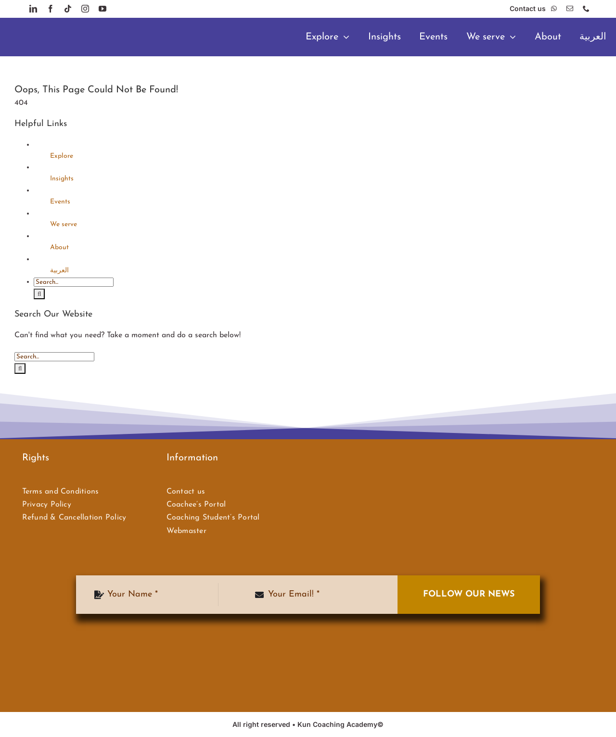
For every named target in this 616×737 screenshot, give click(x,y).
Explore (61, 156)
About (59, 247)
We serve (63, 224)
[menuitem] (593, 37)
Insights (62, 178)
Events (60, 201)
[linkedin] (33, 9)
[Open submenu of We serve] (515, 37)
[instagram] (85, 9)
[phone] (586, 8)
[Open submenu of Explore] (348, 37)
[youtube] (102, 9)
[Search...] (74, 282)
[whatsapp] (554, 8)
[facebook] (50, 9)
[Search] (39, 294)
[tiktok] (68, 9)
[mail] (569, 8)
